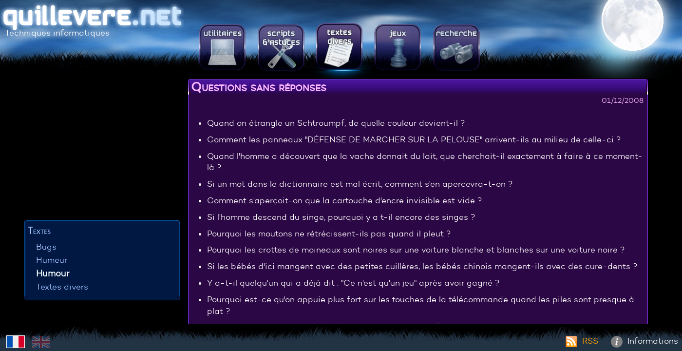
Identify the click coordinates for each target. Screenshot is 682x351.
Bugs (46, 247)
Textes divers (62, 287)
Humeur (51, 260)
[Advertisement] (102, 148)
